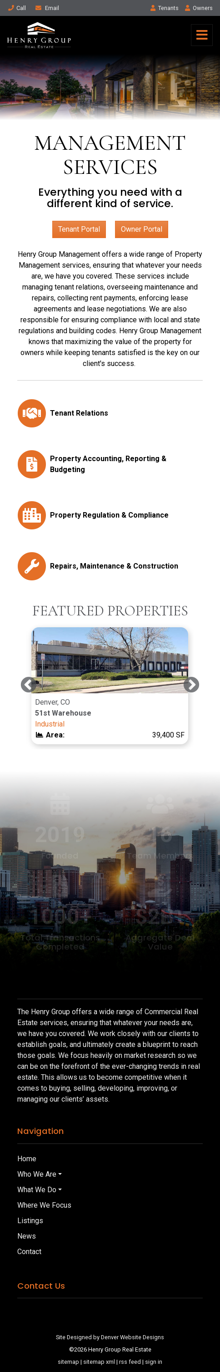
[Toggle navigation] (202, 35)
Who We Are (36, 1174)
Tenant (164, 8)
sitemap (68, 1361)
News (26, 1236)
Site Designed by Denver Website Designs (110, 1337)
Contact (29, 1251)
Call (16, 8)
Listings (30, 1220)
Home (26, 1158)
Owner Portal (141, 229)
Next (191, 685)
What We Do (36, 1189)
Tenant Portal (79, 229)
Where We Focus (44, 1205)
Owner (198, 8)
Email (47, 8)
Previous (29, 685)
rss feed (130, 1361)
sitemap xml (99, 1361)
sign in (153, 1361)
